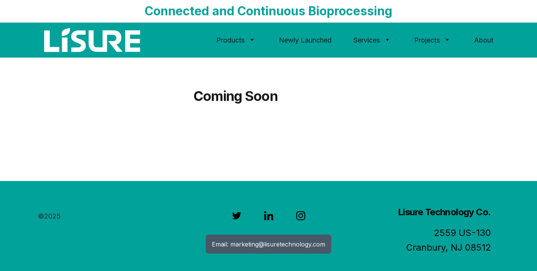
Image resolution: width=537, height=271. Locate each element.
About (483, 40)
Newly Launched (305, 40)
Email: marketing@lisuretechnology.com (268, 244)
